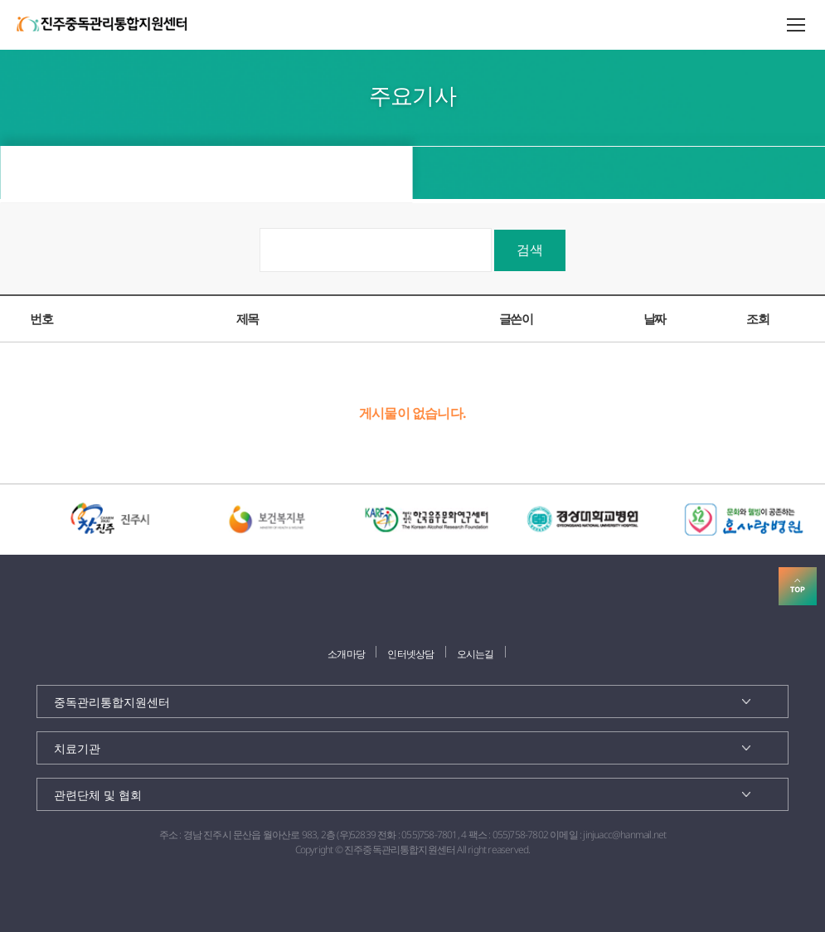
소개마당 (346, 654)
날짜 (654, 318)
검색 (530, 249)
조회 (757, 318)
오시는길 (475, 654)
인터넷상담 (410, 654)
